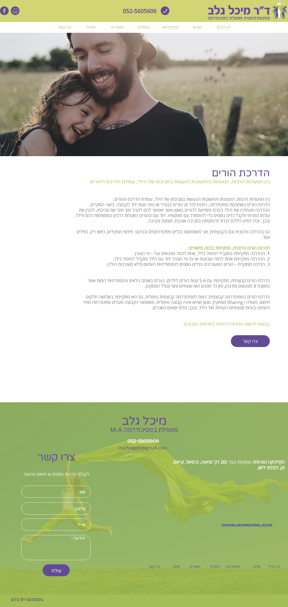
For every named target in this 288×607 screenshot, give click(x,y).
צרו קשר (250, 341)
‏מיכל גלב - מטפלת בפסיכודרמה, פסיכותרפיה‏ (247, 524)
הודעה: (55, 547)
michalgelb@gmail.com (143, 448)
